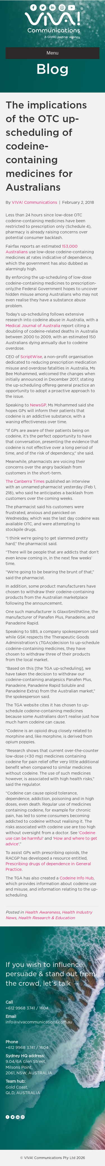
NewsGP (38, 405)
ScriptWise (31, 356)
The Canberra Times (25, 481)
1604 (43, 1008)
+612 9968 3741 (20, 1008)
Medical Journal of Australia (33, 325)
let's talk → (61, 983)
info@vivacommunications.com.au (39, 1022)
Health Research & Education (46, 918)
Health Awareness (42, 912)
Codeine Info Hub (77, 878)
